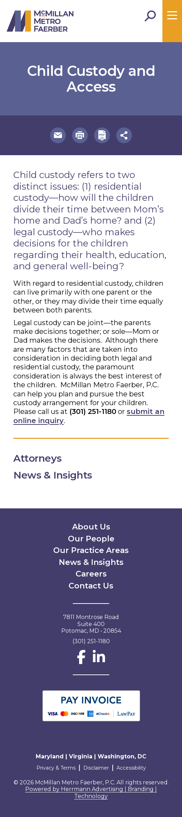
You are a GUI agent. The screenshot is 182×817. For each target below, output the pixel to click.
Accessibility (131, 768)
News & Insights (91, 562)
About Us (91, 527)
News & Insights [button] (58, 475)
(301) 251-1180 (92, 411)
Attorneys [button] (43, 458)
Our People (91, 538)
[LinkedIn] (99, 660)
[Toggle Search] (150, 16)
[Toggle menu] (172, 15)
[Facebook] (81, 660)
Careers (91, 574)
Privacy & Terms (56, 768)
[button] (58, 135)
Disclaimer (96, 768)
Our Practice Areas (91, 550)
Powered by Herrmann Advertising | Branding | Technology (91, 792)
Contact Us (91, 586)
